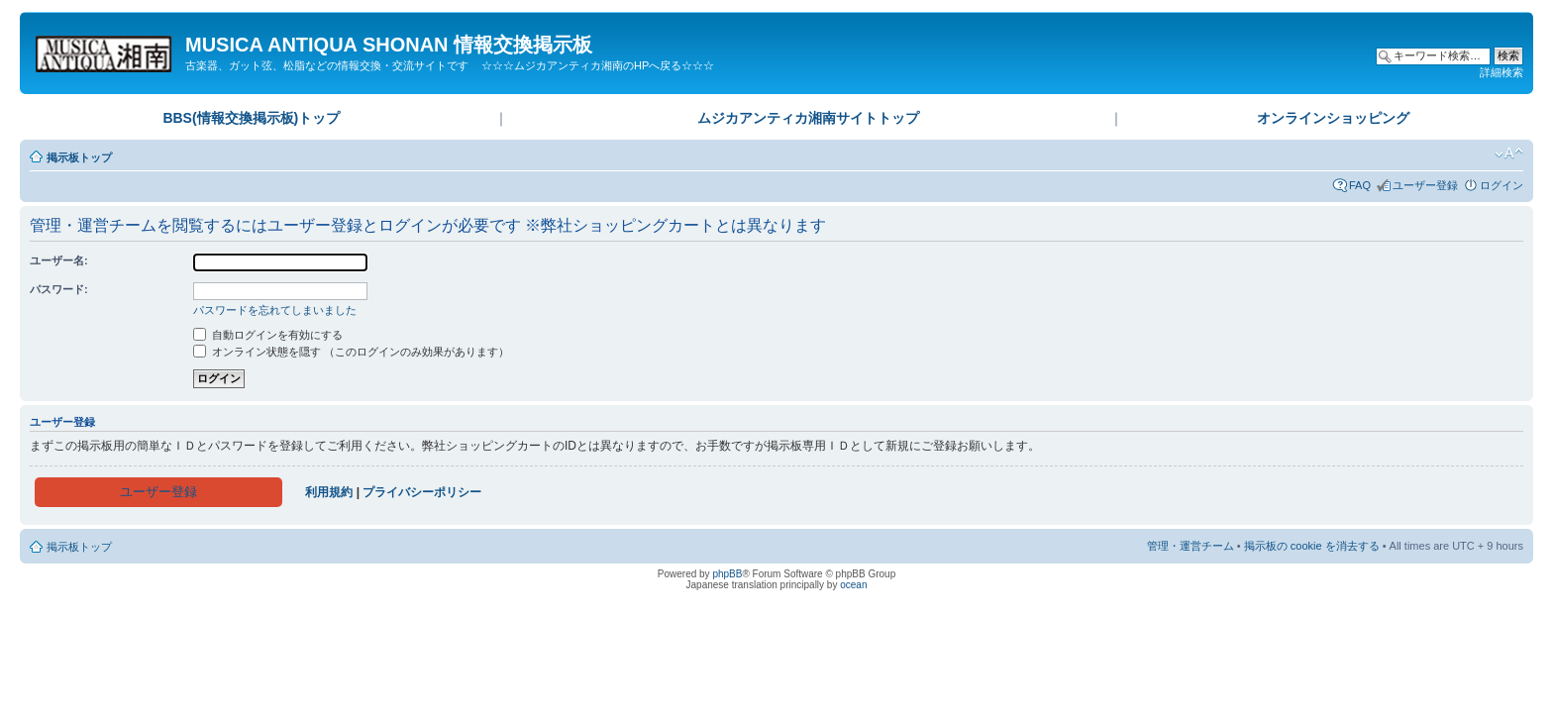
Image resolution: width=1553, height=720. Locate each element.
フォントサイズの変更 (1509, 153)
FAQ (1360, 185)
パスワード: (59, 289)
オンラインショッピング (1333, 118)
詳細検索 (1501, 72)
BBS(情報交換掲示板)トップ (251, 118)
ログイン (1501, 185)
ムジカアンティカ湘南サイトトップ (808, 118)
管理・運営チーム (1190, 546)
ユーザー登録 (1425, 185)
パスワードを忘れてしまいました (275, 310)
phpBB (727, 573)
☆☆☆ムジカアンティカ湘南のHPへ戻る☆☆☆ (597, 65)
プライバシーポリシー (421, 492)
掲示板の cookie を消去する (1312, 546)
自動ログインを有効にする (268, 335)
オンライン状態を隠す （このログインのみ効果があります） (351, 352)
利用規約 (329, 492)
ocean (853, 584)
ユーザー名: (59, 260)
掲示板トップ (79, 157)
